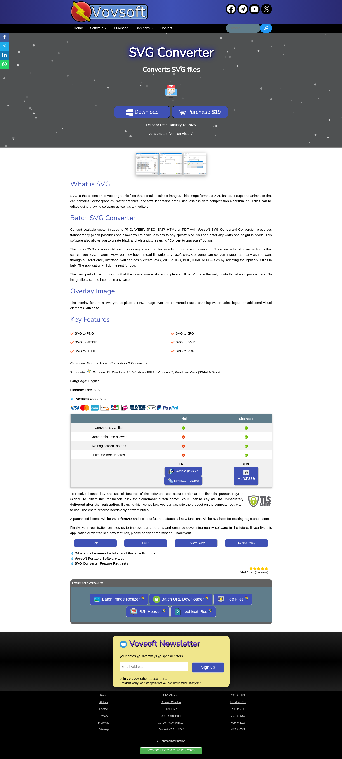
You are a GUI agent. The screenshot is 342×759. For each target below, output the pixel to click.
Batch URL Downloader (180, 599)
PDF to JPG (238, 709)
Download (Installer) (183, 471)
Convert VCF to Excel (171, 722)
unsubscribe (180, 683)
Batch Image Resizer (119, 599)
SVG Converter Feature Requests (101, 563)
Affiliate (103, 702)
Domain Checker (171, 702)
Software (98, 28)
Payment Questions (90, 398)
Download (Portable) (183, 481)
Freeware (104, 722)
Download (142, 112)
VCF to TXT (238, 729)
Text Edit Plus (193, 611)
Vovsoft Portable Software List (99, 558)
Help (95, 543)
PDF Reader (148, 611)
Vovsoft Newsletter (164, 643)
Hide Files (232, 599)
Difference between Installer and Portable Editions (115, 553)
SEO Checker (171, 695)
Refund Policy (246, 543)
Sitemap (104, 729)
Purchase (121, 28)
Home (78, 28)
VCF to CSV (238, 715)
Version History (181, 133)
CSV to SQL (238, 695)
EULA (145, 543)
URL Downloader (171, 715)
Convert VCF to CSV (171, 729)
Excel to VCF (238, 702)
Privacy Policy (196, 543)
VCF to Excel (238, 722)
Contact (166, 28)
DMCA (104, 715)
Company (144, 28)
